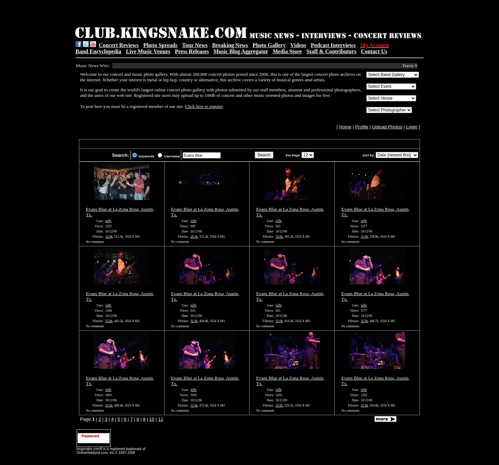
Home (345, 126)
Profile (361, 126)
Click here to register (204, 106)
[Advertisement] (163, 14)
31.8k (364, 236)
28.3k (194, 236)
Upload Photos (387, 126)
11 (160, 419)
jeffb (108, 221)
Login (412, 126)
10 (152, 419)
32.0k (109, 236)
